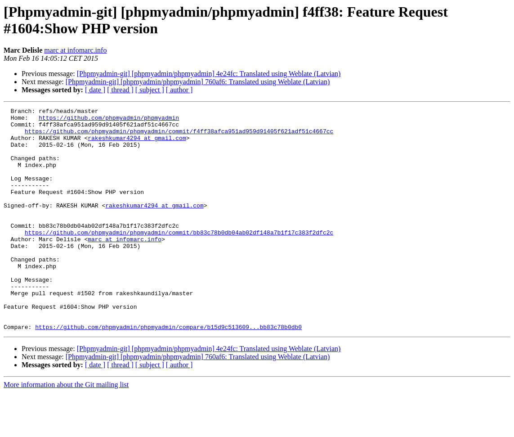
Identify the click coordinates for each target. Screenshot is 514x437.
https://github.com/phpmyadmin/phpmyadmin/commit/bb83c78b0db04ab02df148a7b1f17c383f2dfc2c (179, 258)
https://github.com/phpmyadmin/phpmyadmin (109, 120)
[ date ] (95, 90)
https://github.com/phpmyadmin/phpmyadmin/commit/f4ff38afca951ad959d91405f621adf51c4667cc (179, 136)
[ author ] (179, 90)
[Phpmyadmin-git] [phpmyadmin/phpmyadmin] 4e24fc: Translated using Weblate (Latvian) (209, 73)
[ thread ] (120, 90)
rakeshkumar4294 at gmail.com (137, 144)
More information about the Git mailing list (66, 429)
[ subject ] (149, 90)
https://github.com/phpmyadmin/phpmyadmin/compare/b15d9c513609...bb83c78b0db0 (168, 371)
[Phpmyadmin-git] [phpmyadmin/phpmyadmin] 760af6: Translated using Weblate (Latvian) (198, 82)
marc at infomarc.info (75, 50)
